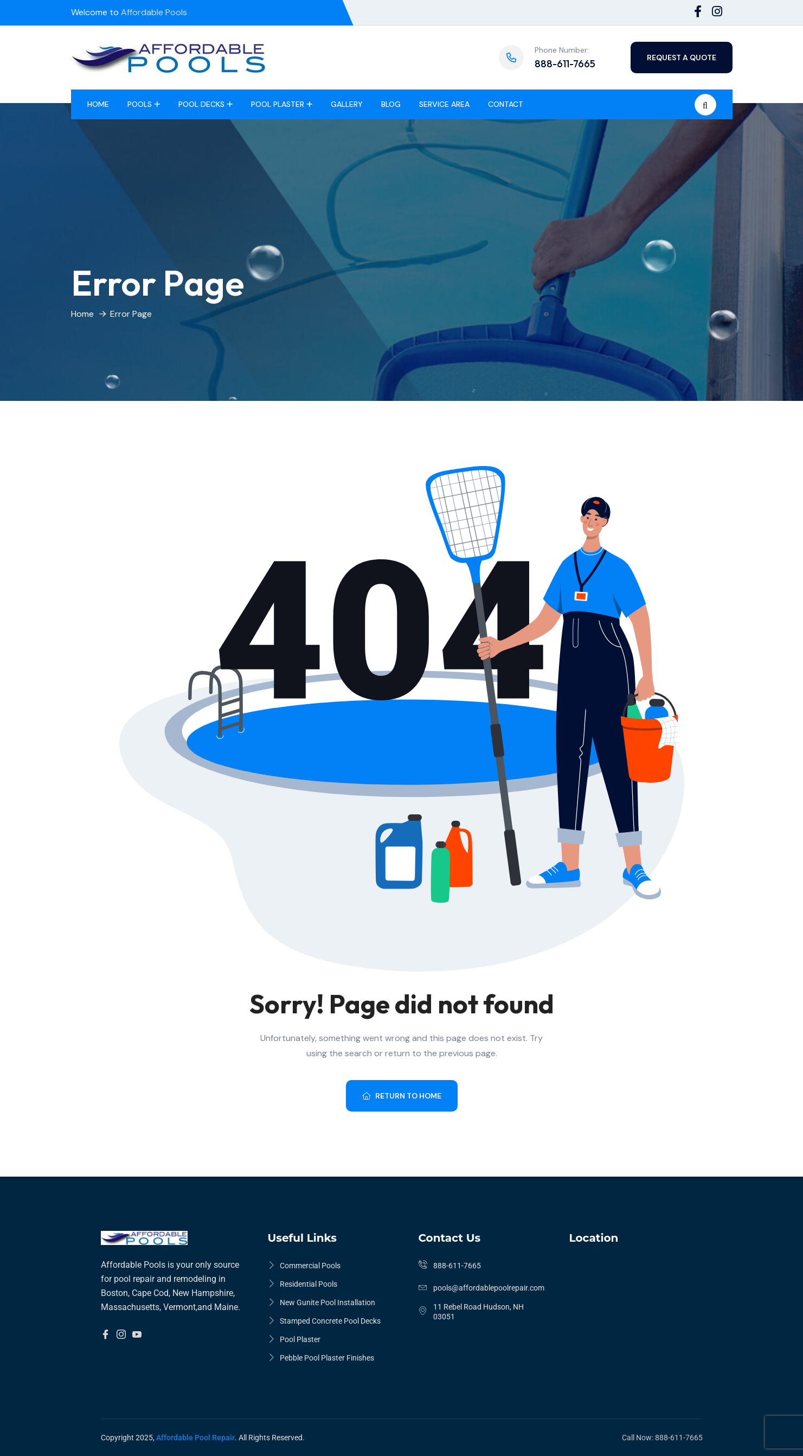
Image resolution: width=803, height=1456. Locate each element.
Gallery (347, 104)
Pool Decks (201, 104)
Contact (505, 104)
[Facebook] (105, 1334)
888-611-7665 (565, 64)
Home (98, 104)
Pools (139, 104)
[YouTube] (137, 1334)
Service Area (444, 104)
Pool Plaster (277, 104)
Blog (391, 104)
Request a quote (681, 57)
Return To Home (401, 1096)
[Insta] (121, 1334)
